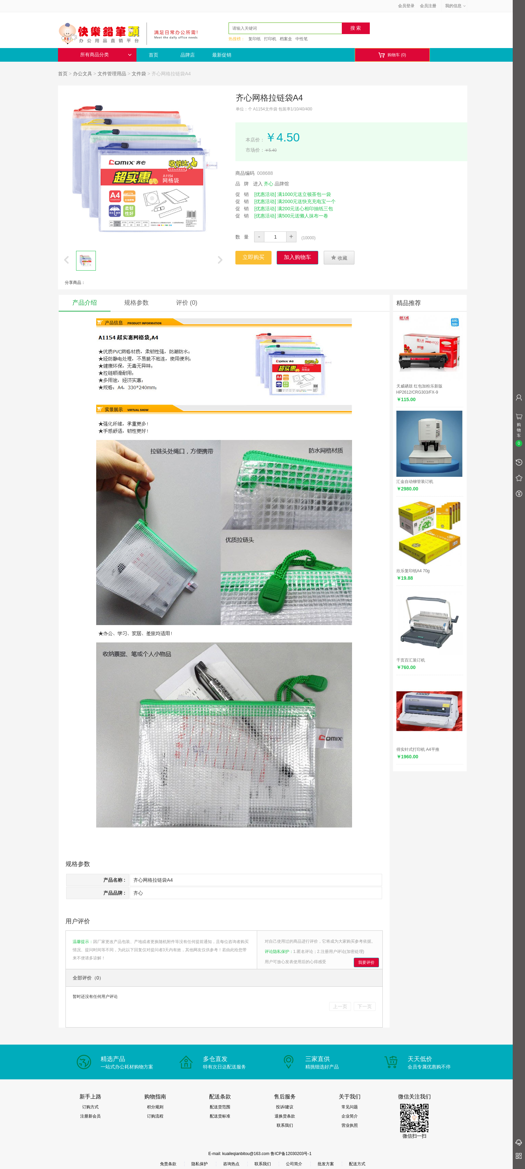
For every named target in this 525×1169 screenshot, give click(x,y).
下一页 (365, 1006)
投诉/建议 (284, 1107)
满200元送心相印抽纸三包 (305, 208)
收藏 (339, 258)
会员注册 (428, 5)
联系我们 (285, 1125)
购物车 (392, 55)
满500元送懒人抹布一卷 (302, 215)
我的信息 (455, 5)
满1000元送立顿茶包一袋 (304, 194)
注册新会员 (90, 1116)
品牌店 (187, 55)
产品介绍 (84, 302)
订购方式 (90, 1107)
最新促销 (221, 55)
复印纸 (254, 38)
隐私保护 (199, 1164)
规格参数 (136, 302)
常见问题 (349, 1107)
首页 (153, 55)
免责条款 (168, 1164)
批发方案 (326, 1164)
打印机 (270, 38)
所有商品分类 (105, 54)
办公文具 (82, 73)
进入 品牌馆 (271, 183)
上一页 (340, 1006)
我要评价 (366, 962)
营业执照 (349, 1125)
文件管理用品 (112, 73)
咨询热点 (231, 1164)
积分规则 (155, 1107)
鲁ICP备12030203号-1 (291, 1153)
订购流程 (155, 1116)
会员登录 (406, 5)
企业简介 (349, 1116)
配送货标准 (220, 1116)
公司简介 (294, 1164)
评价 (187, 302)
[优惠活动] (265, 194)
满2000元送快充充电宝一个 (306, 201)
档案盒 (286, 38)
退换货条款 (285, 1116)
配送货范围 (220, 1107)
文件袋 (139, 73)
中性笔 (301, 38)
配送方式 (357, 1164)
